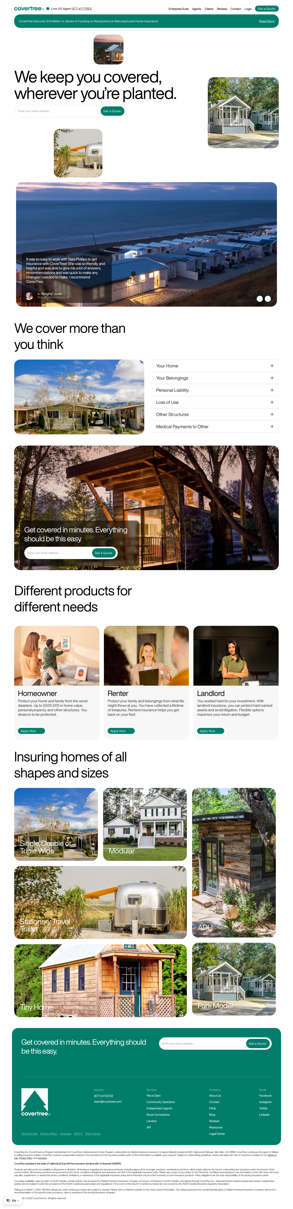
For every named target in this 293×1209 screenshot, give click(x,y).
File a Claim (153, 1095)
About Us (215, 1095)
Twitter (263, 1108)
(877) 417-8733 (103, 1096)
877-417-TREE (82, 8)
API (148, 1127)
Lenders (151, 1121)
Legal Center (217, 1133)
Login (248, 9)
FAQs (212, 1108)
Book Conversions (158, 1114)
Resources (215, 1127)
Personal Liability (172, 390)
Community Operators (160, 1102)
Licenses (65, 1133)
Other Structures (172, 414)
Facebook (265, 1095)
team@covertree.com (107, 1101)
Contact (236, 9)
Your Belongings (172, 378)
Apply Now (28, 731)
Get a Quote (266, 8)
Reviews (222, 9)
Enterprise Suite (179, 9)
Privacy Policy (48, 1133)
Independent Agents (159, 1108)
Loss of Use (167, 402)
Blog (212, 1114)
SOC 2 (78, 1133)
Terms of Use (29, 1133)
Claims (209, 9)
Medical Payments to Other (182, 426)
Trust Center (92, 1133)
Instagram (265, 1102)
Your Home (167, 365)
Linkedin (264, 1114)
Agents (196, 9)
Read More (266, 21)
